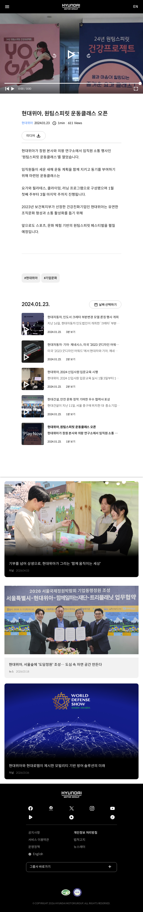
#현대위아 (31, 278)
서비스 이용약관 (38, 840)
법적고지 (79, 840)
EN (136, 6)
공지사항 (34, 833)
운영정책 (34, 847)
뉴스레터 (79, 847)
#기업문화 (50, 278)
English (44, 854)
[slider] (71, 83)
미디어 (36, 137)
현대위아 (27, 123)
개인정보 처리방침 (85, 833)
